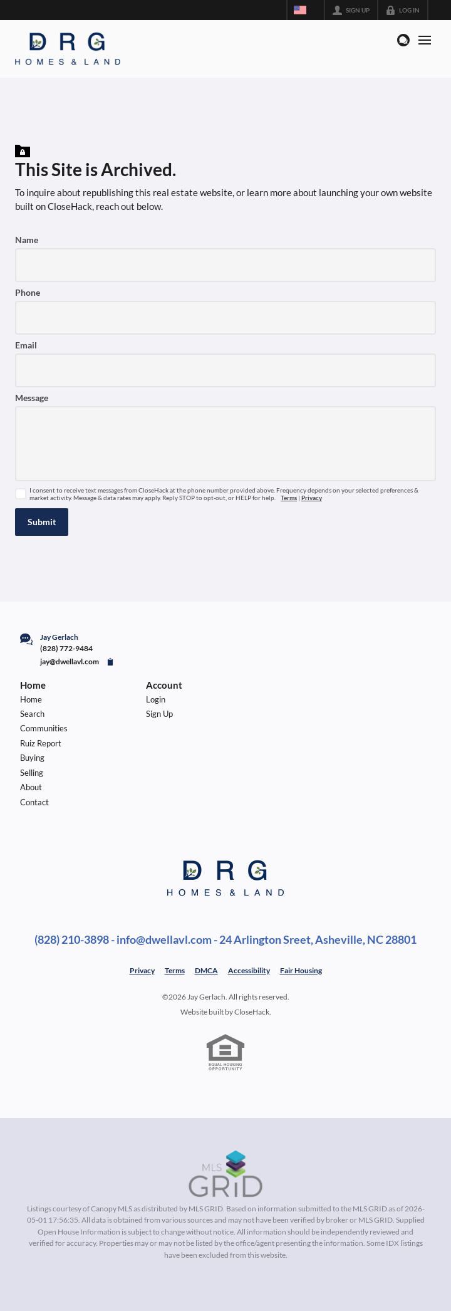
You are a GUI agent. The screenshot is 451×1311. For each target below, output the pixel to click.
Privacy (311, 497)
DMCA (206, 970)
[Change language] (306, 10)
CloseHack (251, 1011)
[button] (41, 522)
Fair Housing (301, 970)
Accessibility (249, 970)
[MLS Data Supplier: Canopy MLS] (226, 1174)
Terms (289, 497)
